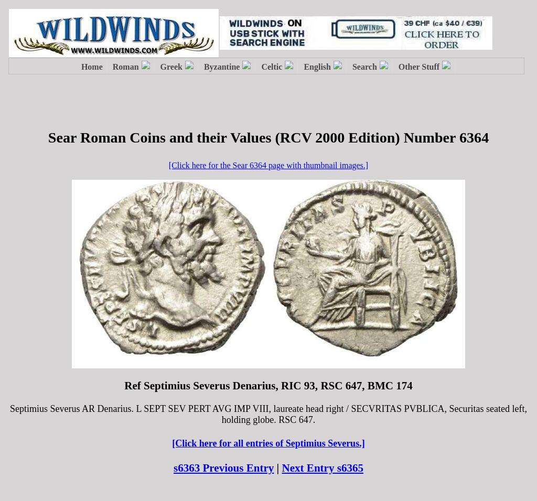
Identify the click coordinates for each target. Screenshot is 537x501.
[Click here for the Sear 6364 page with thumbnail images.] (268, 165)
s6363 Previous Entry (224, 468)
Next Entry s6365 (323, 468)
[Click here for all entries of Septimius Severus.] (268, 443)
